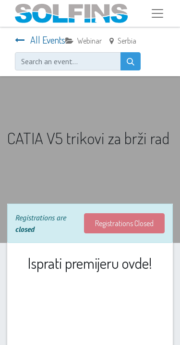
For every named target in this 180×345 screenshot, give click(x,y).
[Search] (130, 61)
